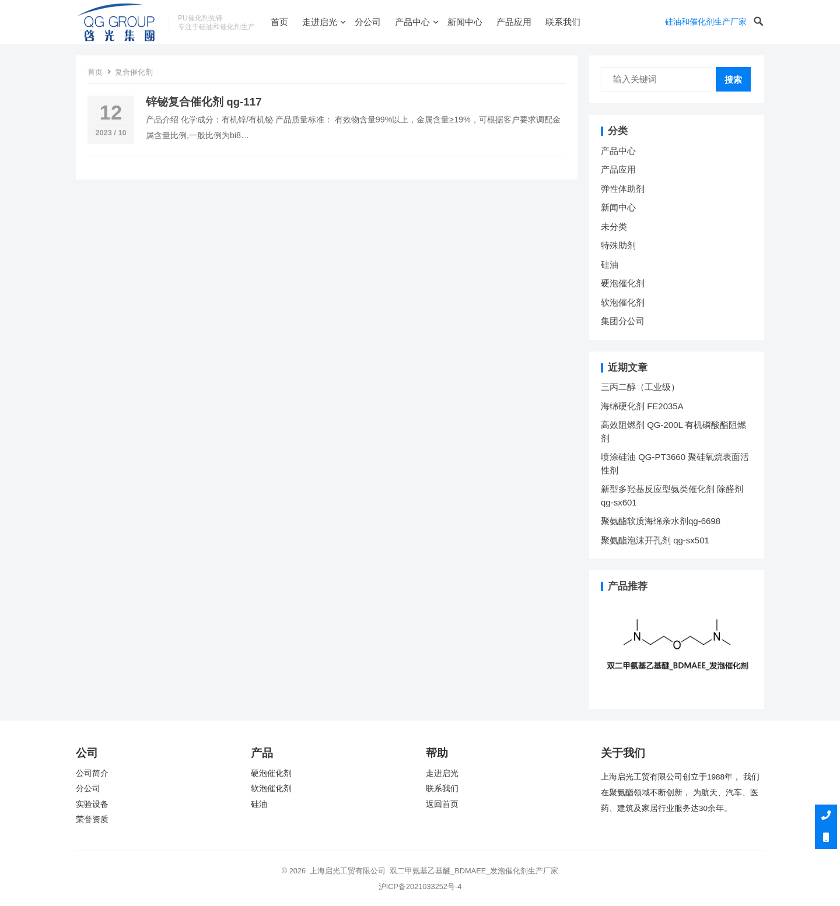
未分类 (614, 226)
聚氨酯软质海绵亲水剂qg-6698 (660, 521)
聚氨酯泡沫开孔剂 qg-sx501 (656, 540)
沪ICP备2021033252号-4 (420, 886)
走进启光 (319, 22)
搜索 (733, 80)
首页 (279, 22)
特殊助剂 (618, 245)
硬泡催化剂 (623, 283)
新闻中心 (464, 22)
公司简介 (92, 773)
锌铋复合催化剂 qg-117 (204, 102)
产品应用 (513, 22)
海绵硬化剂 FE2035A (642, 406)
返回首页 (442, 804)
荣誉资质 (92, 819)
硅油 (609, 264)
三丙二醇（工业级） (640, 387)
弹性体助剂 (623, 189)
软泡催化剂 (623, 302)
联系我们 (562, 22)
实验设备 (92, 804)
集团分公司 (623, 321)
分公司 (368, 22)
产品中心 (412, 22)
